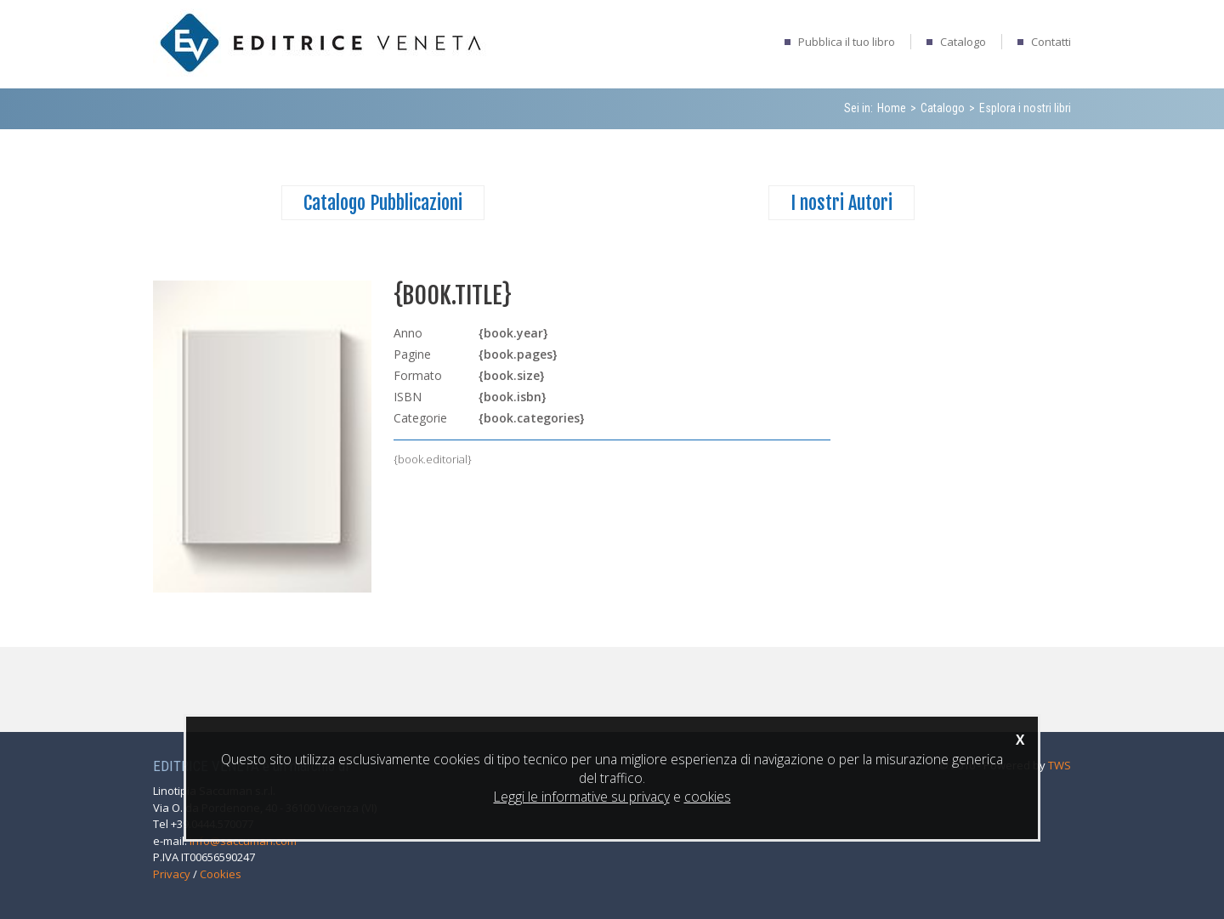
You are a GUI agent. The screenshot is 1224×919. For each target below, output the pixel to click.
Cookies (220, 874)
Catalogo (963, 41)
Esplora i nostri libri (1025, 108)
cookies (707, 796)
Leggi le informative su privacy (582, 796)
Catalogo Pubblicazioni (382, 202)
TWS (1059, 765)
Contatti (1051, 41)
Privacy (171, 874)
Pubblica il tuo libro (846, 41)
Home (891, 108)
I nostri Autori (841, 202)
